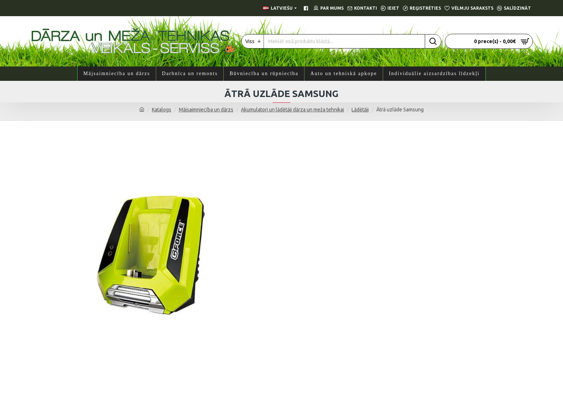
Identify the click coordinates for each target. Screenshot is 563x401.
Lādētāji (360, 109)
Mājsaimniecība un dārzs (206, 109)
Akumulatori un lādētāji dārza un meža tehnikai (292, 109)
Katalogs (161, 109)
